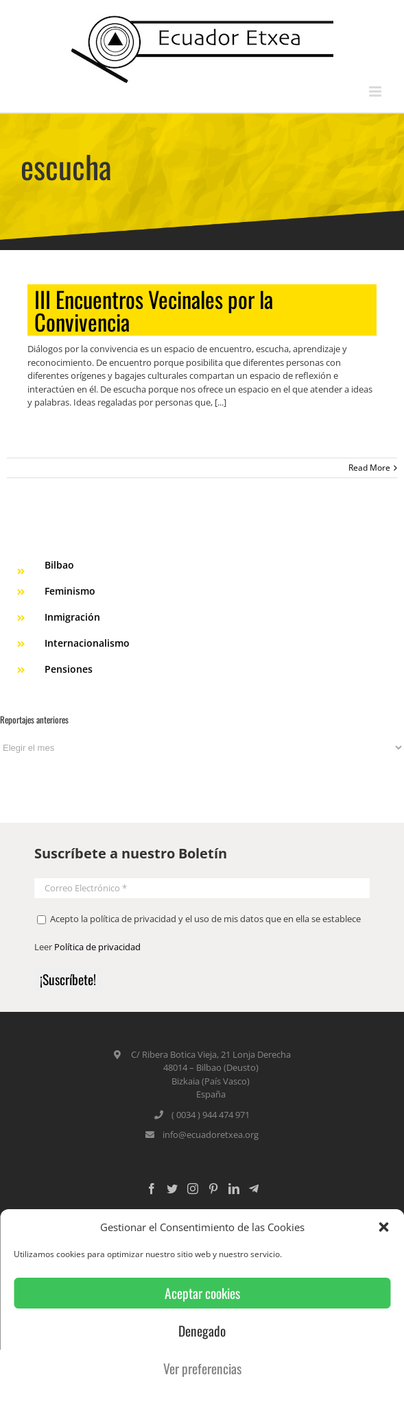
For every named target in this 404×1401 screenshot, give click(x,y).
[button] (383, 1227)
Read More (369, 467)
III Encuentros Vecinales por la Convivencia (153, 310)
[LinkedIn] (233, 1188)
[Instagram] (192, 1188)
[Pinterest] (213, 1188)
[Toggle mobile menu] (376, 91)
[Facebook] (151, 1188)
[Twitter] (172, 1188)
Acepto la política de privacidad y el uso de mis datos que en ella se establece (199, 919)
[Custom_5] (254, 1188)
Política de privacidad (97, 947)
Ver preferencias (202, 1368)
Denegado (202, 1331)
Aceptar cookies (202, 1293)
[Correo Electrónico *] (202, 888)
